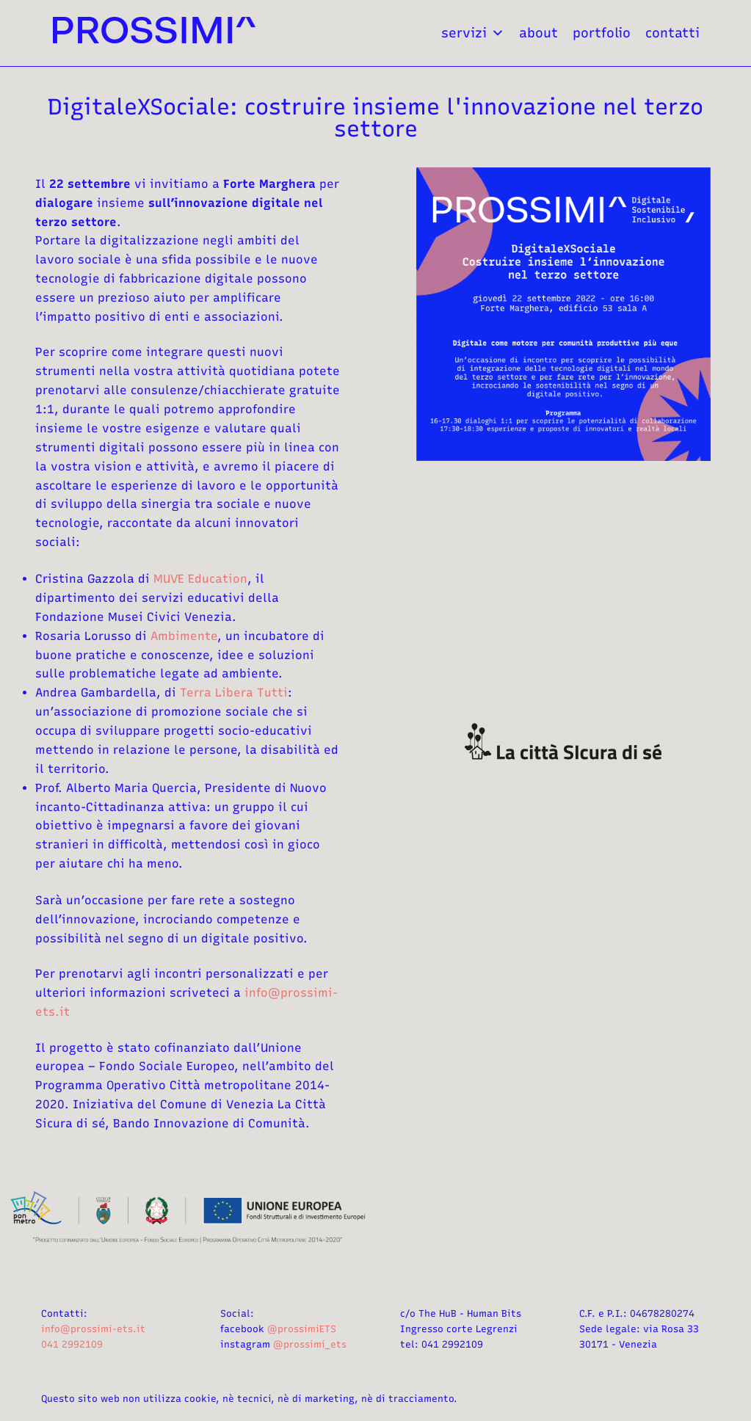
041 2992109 (72, 1344)
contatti (672, 33)
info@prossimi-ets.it (93, 1328)
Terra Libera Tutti (234, 692)
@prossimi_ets (310, 1344)
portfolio (602, 33)
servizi (472, 33)
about (538, 33)
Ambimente (183, 636)
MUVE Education (200, 579)
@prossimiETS (301, 1328)
